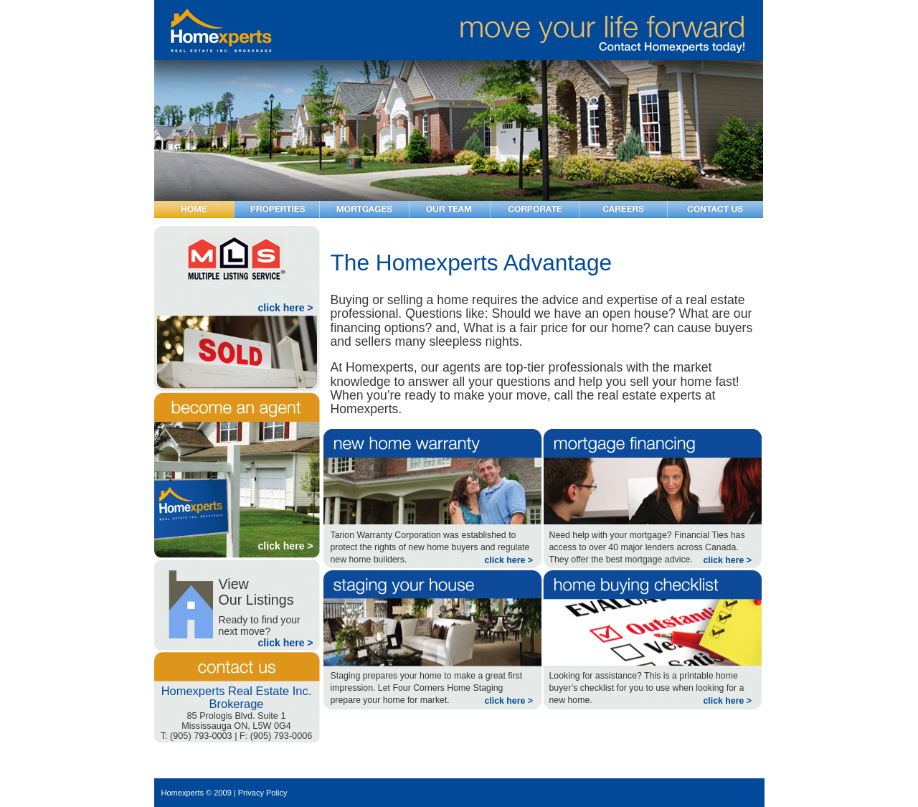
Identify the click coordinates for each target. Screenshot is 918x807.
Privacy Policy (263, 792)
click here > (285, 308)
